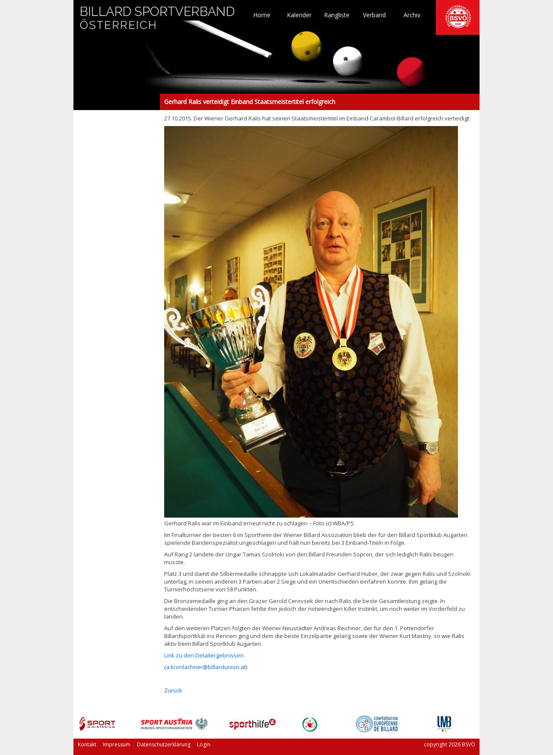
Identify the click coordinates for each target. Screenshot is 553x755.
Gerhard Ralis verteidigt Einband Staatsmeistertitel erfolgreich (116, 102)
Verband (374, 15)
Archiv (412, 15)
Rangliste (337, 15)
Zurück (173, 690)
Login (203, 744)
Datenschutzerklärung (164, 744)
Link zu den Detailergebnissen (204, 655)
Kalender (299, 15)
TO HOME (157, 21)
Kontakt (87, 744)
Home (261, 15)
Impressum (116, 744)
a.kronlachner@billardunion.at (206, 667)
